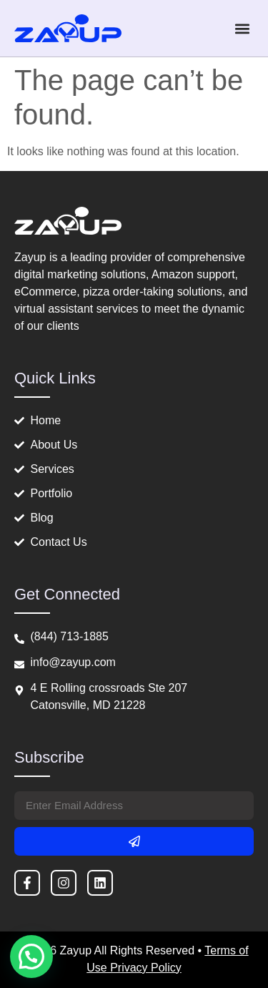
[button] (242, 28)
